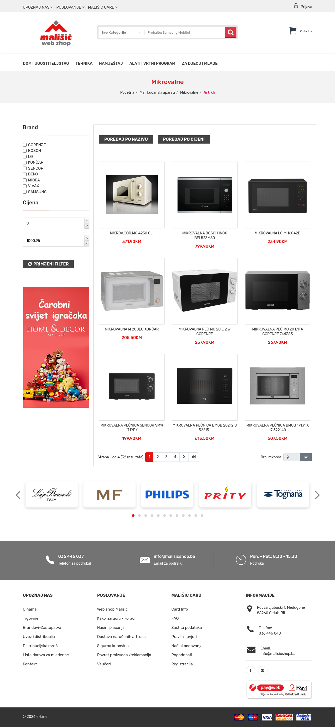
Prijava (302, 6)
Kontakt (30, 664)
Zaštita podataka (187, 627)
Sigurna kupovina (113, 645)
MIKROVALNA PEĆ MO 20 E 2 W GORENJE (205, 331)
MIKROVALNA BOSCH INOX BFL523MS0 (204, 235)
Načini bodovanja (187, 645)
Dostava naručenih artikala (121, 636)
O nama (30, 609)
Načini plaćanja (111, 627)
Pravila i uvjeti (184, 636)
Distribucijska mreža (41, 645)
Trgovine (31, 618)
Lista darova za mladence (46, 655)
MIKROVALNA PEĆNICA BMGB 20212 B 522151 (205, 427)
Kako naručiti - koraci (116, 618)
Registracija (182, 664)
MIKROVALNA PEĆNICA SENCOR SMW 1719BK (131, 427)
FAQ (175, 618)
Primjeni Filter (48, 264)
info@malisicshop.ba (174, 556)
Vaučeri (104, 664)
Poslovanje (70, 7)
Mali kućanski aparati (157, 92)
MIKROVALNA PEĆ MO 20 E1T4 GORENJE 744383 (277, 331)
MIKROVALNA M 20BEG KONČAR (132, 329)
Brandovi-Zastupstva (42, 627)
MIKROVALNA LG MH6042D (277, 233)
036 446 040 (270, 633)
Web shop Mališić (112, 609)
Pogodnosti (182, 655)
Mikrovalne (189, 92)
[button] (133, 515)
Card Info (180, 609)
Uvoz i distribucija (39, 636)
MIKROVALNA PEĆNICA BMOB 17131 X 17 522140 (277, 427)
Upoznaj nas (38, 7)
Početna (127, 92)
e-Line (41, 716)
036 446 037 (71, 556)
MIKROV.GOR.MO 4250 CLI (132, 233)
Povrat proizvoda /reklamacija (124, 655)
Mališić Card (103, 7)
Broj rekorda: (271, 457)
